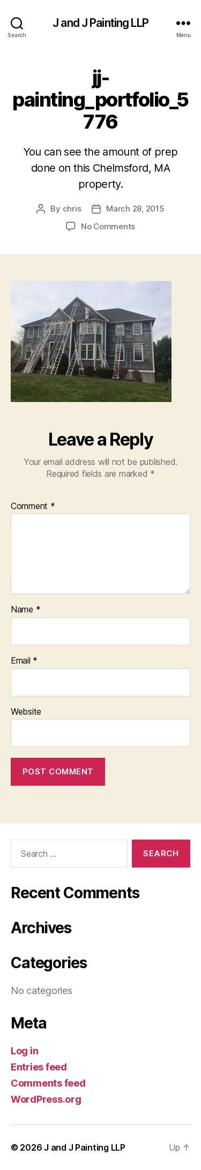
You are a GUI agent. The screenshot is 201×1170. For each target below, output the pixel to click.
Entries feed (39, 1067)
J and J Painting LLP (100, 23)
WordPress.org (46, 1099)
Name (25, 610)
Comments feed (48, 1083)
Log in (24, 1050)
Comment (33, 506)
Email (24, 661)
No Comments (108, 226)
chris (72, 208)
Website (26, 712)
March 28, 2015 (135, 208)
